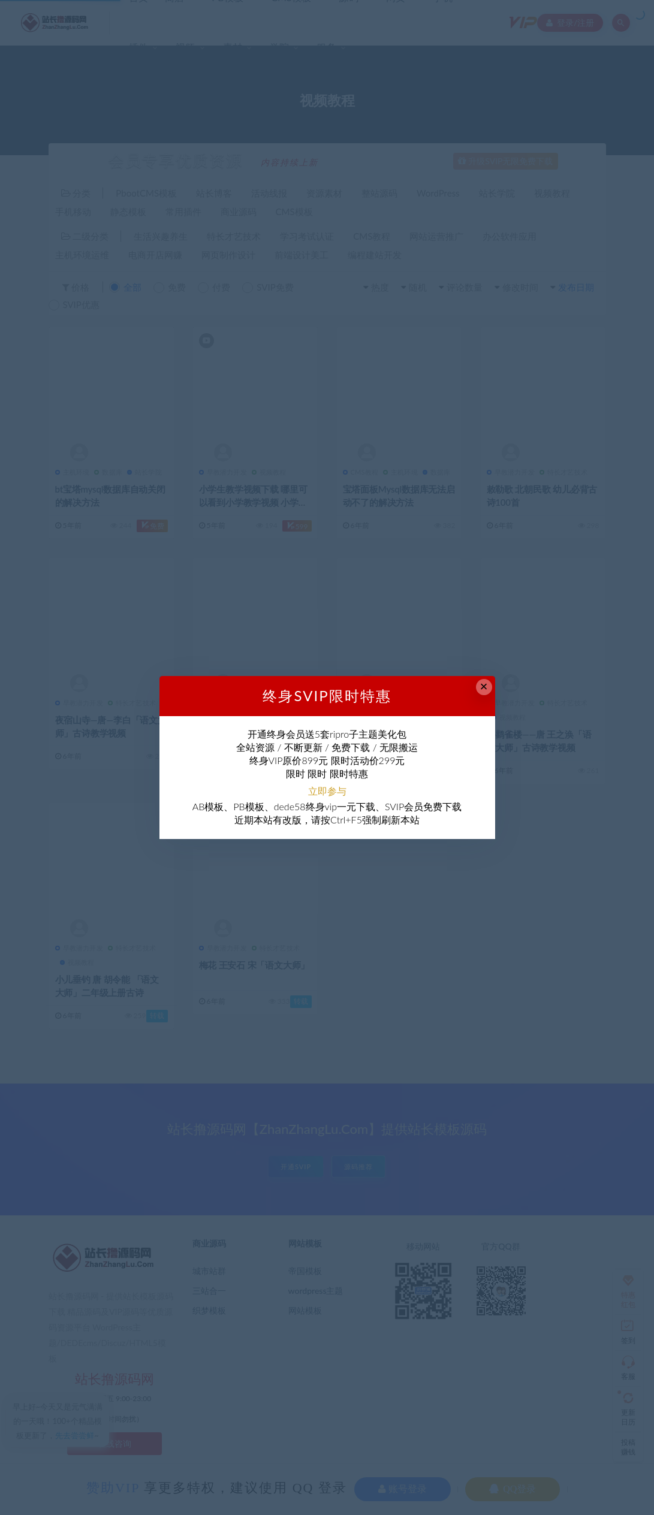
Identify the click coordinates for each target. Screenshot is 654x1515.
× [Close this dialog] (484, 686)
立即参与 (327, 790)
